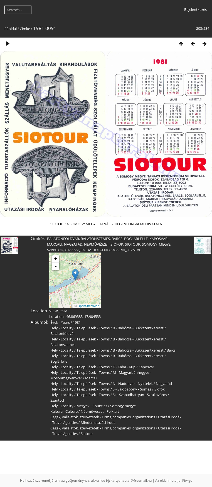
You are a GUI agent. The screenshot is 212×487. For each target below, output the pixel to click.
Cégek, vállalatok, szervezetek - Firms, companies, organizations (102, 416)
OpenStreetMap (88, 306)
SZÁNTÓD (55, 249)
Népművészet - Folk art (100, 411)
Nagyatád (164, 383)
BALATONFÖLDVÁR (63, 238)
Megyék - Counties (92, 405)
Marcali (91, 377)
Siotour (87, 433)
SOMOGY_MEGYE (156, 244)
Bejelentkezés (195, 9)
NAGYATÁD (73, 244)
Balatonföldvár (62, 333)
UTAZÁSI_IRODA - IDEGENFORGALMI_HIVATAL (103, 249)
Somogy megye (123, 405)
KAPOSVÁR (158, 238)
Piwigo (187, 480)
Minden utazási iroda (98, 422)
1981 (77, 322)
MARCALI (54, 244)
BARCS (117, 238)
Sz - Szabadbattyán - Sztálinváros (140, 394)
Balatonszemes (62, 344)
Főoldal (10, 28)
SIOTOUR (132, 244)
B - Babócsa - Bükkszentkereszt (138, 327)
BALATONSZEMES (95, 238)
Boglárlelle (58, 361)
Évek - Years (60, 322)
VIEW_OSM (58, 310)
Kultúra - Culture (64, 411)
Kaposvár (146, 366)
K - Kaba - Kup (124, 366)
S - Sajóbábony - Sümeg (132, 389)
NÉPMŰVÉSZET (96, 244)
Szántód (57, 400)
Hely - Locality (61, 327)
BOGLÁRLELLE (136, 238)
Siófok (159, 389)
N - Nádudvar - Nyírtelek (133, 383)
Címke (25, 28)
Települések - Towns (93, 327)
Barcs (171, 350)
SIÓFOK (116, 244)
